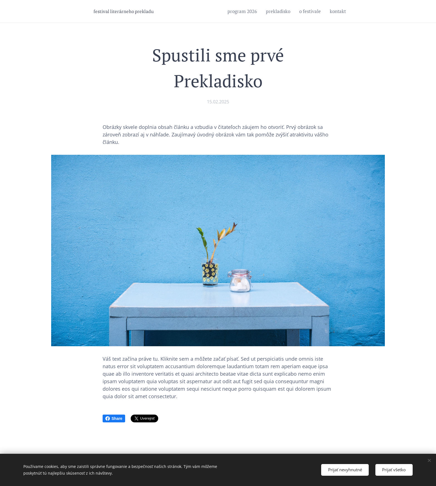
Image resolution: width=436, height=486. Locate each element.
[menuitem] (243, 11)
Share (113, 418)
